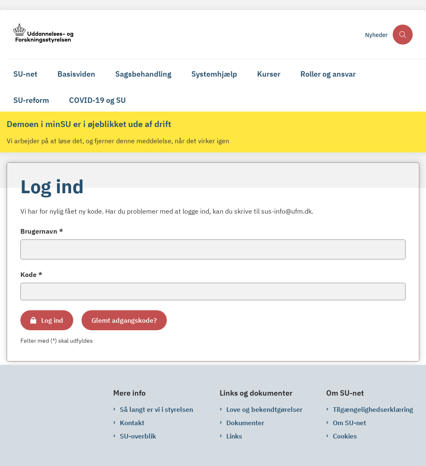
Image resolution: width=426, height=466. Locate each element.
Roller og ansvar (328, 74)
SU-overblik (138, 436)
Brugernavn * (41, 231)
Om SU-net (349, 423)
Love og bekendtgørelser (264, 409)
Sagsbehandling (143, 74)
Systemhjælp (214, 74)
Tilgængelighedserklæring (373, 409)
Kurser (268, 74)
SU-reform (31, 100)
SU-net (25, 74)
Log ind (52, 320)
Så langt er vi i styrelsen (156, 409)
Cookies (345, 436)
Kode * (31, 274)
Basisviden (76, 74)
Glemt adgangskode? (124, 320)
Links (234, 436)
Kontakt (132, 423)
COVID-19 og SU (97, 100)
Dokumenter (245, 423)
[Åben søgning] (403, 35)
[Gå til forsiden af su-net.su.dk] (183, 34)
